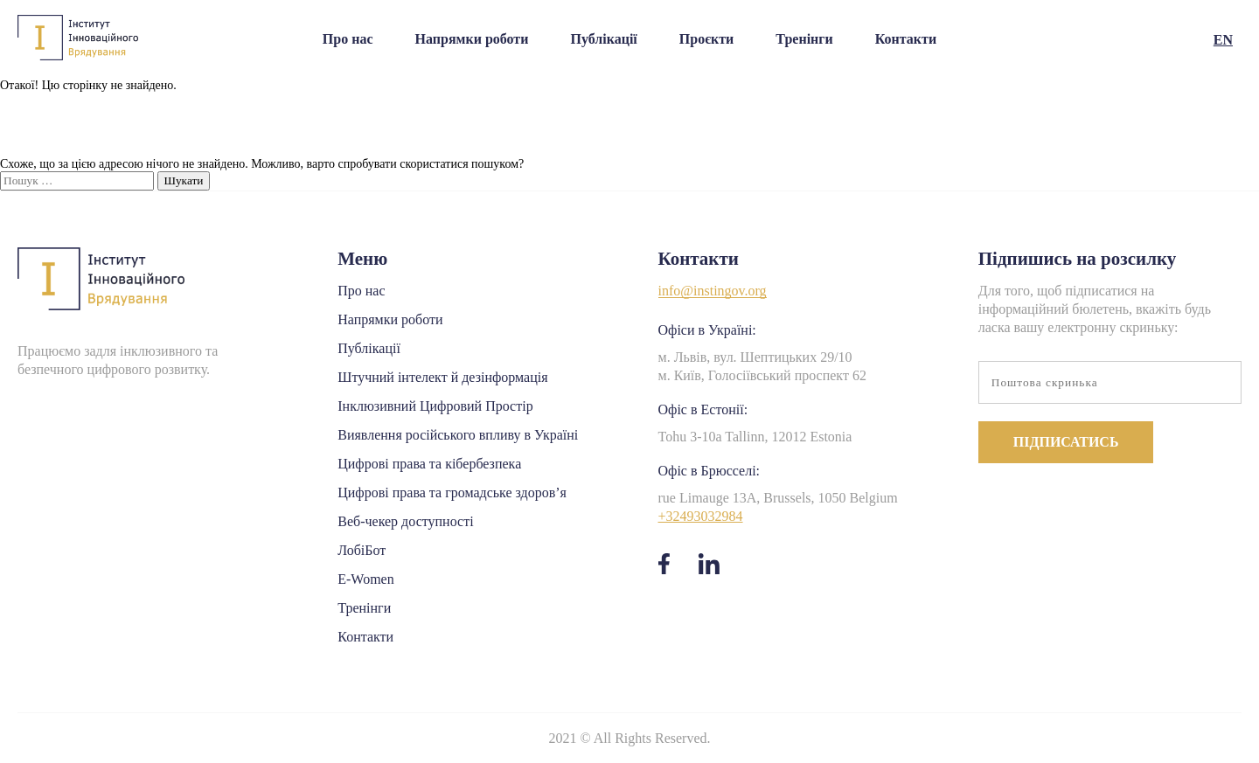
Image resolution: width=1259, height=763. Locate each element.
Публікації (603, 38)
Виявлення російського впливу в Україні (457, 434)
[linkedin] (709, 566)
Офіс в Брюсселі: (709, 470)
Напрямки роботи (472, 38)
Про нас (348, 38)
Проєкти (706, 38)
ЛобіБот (361, 550)
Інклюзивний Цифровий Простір (434, 406)
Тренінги (804, 38)
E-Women (365, 579)
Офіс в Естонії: (703, 409)
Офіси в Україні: (707, 330)
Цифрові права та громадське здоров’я (452, 492)
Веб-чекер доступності (405, 521)
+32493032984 (700, 516)
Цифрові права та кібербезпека (429, 463)
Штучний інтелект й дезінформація (442, 377)
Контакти (905, 38)
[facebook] (664, 566)
